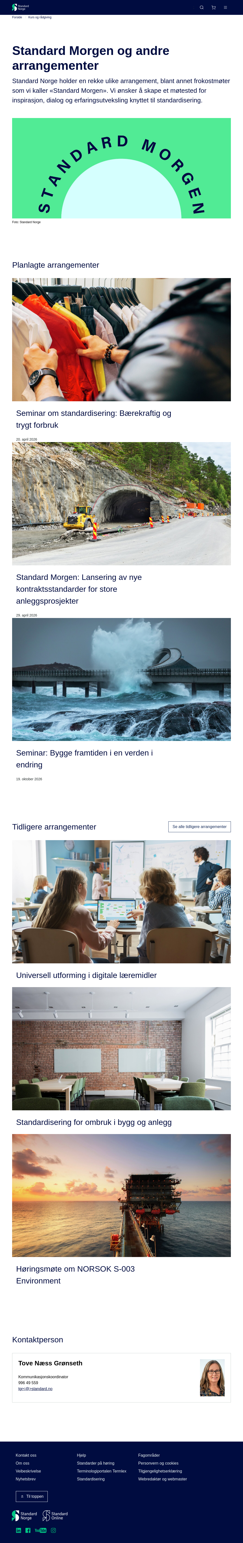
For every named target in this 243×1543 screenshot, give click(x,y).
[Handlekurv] (198, 9)
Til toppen (32, 1496)
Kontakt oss (26, 1455)
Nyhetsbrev (26, 1479)
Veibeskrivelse (28, 1471)
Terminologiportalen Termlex (101, 1471)
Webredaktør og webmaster (162, 1479)
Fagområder (149, 1455)
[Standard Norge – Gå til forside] (23, 9)
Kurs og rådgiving (39, 25)
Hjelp (81, 1455)
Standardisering (91, 1479)
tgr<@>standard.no (35, 1396)
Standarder (54, 9)
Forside (17, 25)
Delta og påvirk (85, 9)
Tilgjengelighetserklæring (160, 1471)
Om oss (22, 1463)
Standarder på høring (95, 1463)
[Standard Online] (55, 1516)
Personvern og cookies (158, 1463)
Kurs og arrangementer (126, 9)
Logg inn (218, 9)
